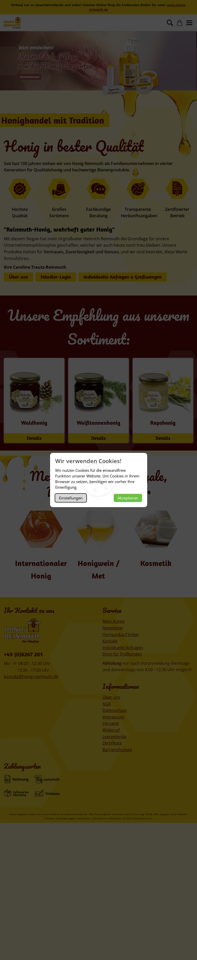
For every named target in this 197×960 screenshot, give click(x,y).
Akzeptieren (128, 497)
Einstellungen (71, 497)
